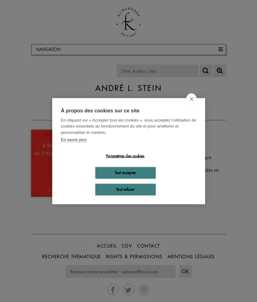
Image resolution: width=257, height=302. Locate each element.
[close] (191, 98)
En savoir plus (74, 139)
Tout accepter (125, 172)
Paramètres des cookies (125, 156)
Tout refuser (125, 189)
